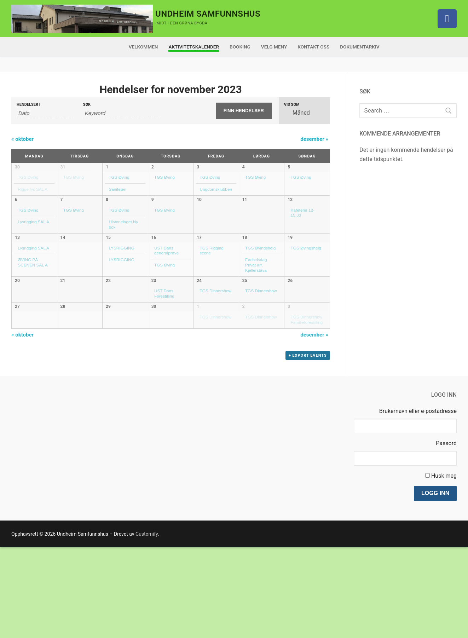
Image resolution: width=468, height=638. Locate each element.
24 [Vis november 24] (199, 320)
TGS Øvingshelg (260, 280)
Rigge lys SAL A (32, 189)
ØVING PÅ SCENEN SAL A (32, 294)
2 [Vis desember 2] (243, 372)
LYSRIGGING (121, 280)
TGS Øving (28, 177)
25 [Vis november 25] (244, 320)
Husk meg (444, 566)
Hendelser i (28, 105)
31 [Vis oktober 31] (62, 167)
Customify (146, 625)
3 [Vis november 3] (198, 167)
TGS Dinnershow (215, 331)
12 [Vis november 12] (290, 218)
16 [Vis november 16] (153, 269)
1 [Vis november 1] (107, 167)
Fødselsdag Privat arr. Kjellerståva (256, 296)
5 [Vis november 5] (289, 167)
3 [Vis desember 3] (289, 372)
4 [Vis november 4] (243, 167)
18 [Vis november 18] (244, 269)
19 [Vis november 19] (290, 269)
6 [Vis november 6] (16, 218)
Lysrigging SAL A (33, 240)
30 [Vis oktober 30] (17, 167)
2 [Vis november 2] (152, 167)
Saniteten (117, 189)
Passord (446, 534)
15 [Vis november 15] (108, 269)
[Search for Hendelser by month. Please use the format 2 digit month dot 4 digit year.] (45, 113)
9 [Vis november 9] (152, 218)
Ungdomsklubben (216, 189)
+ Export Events (308, 446)
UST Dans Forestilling (164, 334)
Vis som (292, 105)
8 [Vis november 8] (107, 218)
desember (314, 139)
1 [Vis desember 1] (198, 372)
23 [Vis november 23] (153, 320)
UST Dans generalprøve (166, 283)
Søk (87, 105)
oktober (22, 139)
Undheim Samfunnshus (207, 14)
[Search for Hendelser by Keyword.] (122, 113)
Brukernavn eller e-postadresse (418, 502)
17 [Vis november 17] (199, 269)
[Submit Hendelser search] (244, 111)
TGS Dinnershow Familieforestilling (307, 385)
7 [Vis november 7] (61, 218)
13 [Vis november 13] (17, 269)
